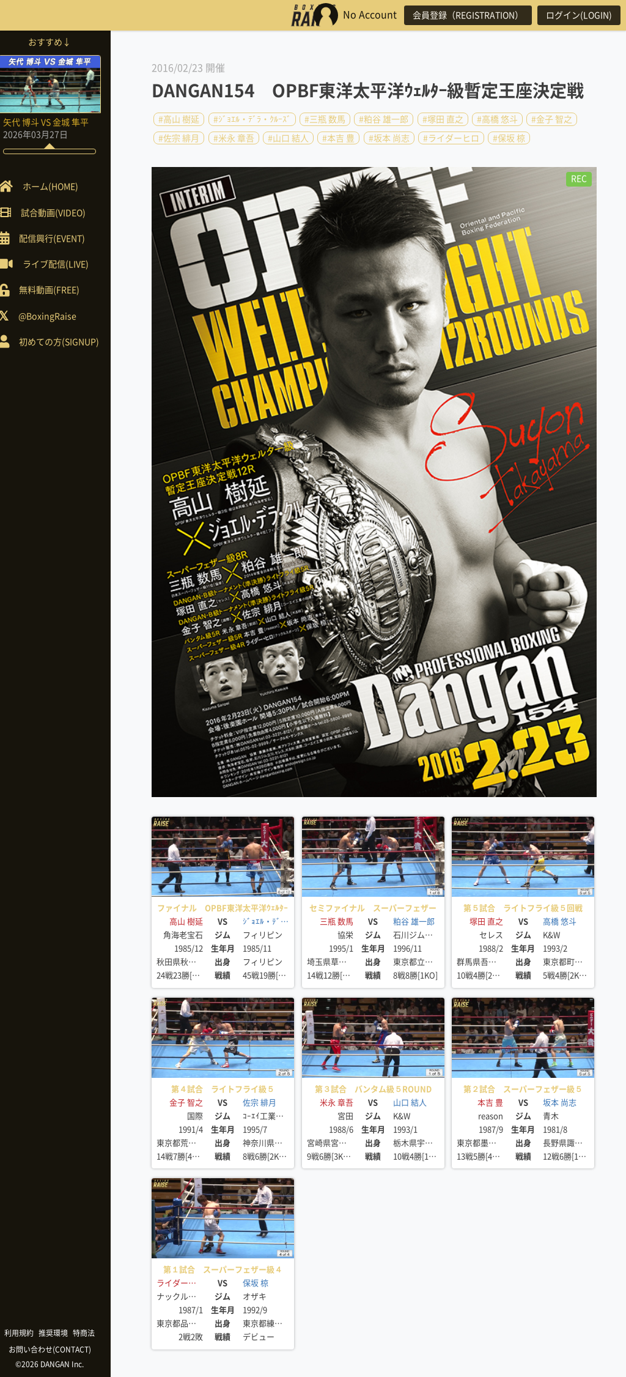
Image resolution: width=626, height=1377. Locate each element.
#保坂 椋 (509, 137)
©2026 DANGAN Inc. (61, 1364)
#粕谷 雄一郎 (383, 119)
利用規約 (30, 1333)
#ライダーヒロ (451, 137)
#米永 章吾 (233, 137)
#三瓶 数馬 (324, 119)
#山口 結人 (288, 137)
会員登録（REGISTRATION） (463, 15)
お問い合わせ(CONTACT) (61, 1349)
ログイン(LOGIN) (577, 15)
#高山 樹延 (178, 119)
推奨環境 (64, 1333)
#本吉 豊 (338, 137)
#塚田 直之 (442, 119)
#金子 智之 (551, 119)
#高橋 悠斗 (497, 119)
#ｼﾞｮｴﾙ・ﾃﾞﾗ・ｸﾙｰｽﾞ (252, 119)
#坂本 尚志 (389, 137)
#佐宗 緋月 (178, 137)
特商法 (95, 1333)
